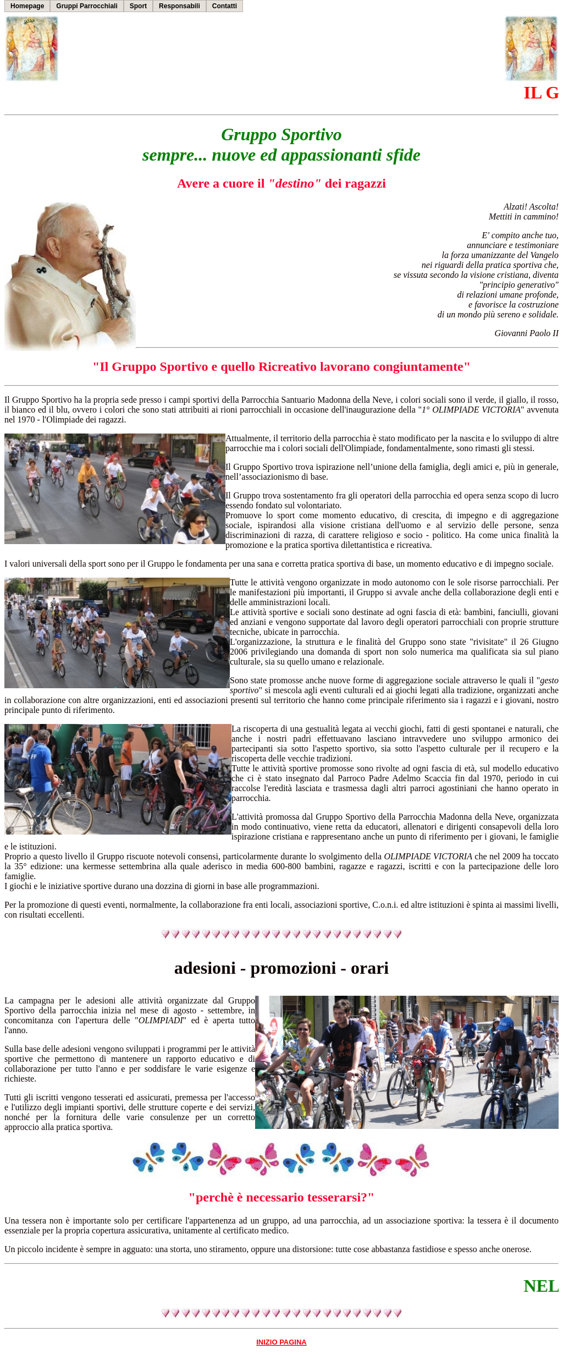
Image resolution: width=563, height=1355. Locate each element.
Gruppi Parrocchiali (86, 6)
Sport (138, 6)
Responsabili (179, 6)
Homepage (27, 6)
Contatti (224, 6)
